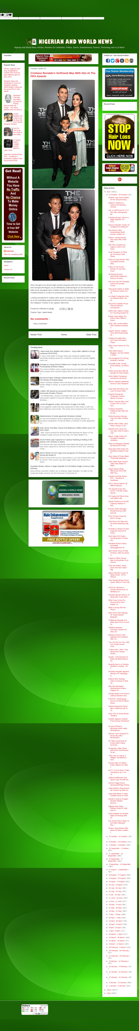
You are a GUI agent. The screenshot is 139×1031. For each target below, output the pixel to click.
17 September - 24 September (115, 855)
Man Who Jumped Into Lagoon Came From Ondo (116, 247)
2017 (109, 192)
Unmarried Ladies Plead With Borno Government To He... (118, 750)
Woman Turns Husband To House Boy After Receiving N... (118, 736)
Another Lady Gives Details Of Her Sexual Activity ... (118, 199)
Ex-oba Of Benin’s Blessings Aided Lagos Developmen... (117, 728)
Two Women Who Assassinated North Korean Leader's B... (117, 232)
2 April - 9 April (114, 931)
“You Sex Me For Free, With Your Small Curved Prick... (118, 644)
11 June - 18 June (116, 898)
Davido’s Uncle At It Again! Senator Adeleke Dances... (118, 801)
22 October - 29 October (118, 195)
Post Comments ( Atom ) (69, 342)
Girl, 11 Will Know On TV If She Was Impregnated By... (118, 212)
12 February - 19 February (119, 956)
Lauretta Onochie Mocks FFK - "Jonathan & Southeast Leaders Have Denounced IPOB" (13, 157)
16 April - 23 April (115, 924)
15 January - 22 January (118, 977)
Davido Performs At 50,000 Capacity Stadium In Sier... (118, 503)
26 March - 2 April (116, 934)
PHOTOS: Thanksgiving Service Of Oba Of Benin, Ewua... (118, 701)
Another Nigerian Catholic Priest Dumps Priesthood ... (118, 721)
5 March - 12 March (116, 944)
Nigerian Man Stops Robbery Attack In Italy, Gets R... (118, 808)
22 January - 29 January (118, 972)
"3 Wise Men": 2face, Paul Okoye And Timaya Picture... (118, 652)
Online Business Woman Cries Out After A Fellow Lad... (118, 418)
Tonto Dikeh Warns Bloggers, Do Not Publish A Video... (118, 353)
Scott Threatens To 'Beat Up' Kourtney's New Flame (117, 254)
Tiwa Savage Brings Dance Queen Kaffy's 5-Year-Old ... (118, 582)
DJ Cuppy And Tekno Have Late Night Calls (118, 497)
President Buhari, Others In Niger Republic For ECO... (118, 220)
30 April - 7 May (115, 918)
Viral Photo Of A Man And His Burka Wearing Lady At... (118, 524)
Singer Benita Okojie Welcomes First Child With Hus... (117, 471)
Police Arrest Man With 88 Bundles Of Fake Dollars (118, 372)
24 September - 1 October (119, 848)
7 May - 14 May (115, 914)
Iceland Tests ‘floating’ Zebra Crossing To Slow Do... (118, 681)
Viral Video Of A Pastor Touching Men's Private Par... (118, 538)
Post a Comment (40, 324)
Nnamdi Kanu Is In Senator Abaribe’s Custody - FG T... (118, 666)
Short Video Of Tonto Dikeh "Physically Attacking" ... (118, 457)
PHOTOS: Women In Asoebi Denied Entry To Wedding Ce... (118, 590)
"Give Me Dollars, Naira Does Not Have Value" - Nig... (118, 568)
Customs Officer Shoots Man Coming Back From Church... (118, 560)
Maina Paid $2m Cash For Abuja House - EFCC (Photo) (118, 575)
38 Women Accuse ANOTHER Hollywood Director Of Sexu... (117, 276)
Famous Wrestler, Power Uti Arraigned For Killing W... (118, 226)
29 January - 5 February (118, 966)
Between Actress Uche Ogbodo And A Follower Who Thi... (118, 637)
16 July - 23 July (115, 891)
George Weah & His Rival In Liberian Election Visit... (119, 695)
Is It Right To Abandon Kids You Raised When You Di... (118, 298)
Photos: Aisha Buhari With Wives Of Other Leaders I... (118, 830)
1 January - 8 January (117, 986)
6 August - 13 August (117, 881)
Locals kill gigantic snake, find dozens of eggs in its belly (62, 404)
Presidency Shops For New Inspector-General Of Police (118, 531)
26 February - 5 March (117, 947)
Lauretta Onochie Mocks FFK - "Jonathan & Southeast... (117, 478)
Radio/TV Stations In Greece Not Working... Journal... (117, 205)
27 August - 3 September (118, 870)
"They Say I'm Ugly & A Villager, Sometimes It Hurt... (117, 758)
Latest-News (47, 312)
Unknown (10, 251)
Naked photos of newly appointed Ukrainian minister (61, 416)
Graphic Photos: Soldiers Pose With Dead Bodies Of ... (118, 333)
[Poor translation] (9, 15)
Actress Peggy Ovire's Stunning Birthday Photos (118, 784)
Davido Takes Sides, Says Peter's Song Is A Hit (118, 425)
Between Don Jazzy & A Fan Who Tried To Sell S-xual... (118, 431)
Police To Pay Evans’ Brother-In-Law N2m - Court (117, 269)
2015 (109, 993)
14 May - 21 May (115, 911)
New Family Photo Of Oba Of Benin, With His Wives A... (118, 553)
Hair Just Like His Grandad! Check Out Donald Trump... (118, 284)
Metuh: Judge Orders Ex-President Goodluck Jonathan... (117, 438)
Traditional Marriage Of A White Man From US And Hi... (118, 622)
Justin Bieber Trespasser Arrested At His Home (117, 377)
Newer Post (36, 334)
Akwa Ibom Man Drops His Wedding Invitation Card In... (118, 451)
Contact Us (8, 269)
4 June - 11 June (115, 901)
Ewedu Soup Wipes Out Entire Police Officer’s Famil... (117, 318)
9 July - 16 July (115, 895)
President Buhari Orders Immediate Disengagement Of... (117, 546)
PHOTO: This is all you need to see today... (17, 131)
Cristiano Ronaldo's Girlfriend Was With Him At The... (118, 411)
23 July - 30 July (115, 888)
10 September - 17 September (115, 860)
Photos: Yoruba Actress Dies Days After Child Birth (117, 240)
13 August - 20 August (117, 878)
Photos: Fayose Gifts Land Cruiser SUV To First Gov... (118, 404)
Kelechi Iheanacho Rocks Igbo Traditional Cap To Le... (118, 708)
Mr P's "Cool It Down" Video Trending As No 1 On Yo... (118, 772)
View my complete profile (13, 254)
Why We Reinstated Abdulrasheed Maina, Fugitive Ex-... (117, 688)
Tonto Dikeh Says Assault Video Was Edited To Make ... (118, 464)
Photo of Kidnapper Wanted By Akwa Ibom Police (118, 445)
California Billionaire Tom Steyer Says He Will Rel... (119, 779)
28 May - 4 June (115, 905)
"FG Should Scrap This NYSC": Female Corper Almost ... (118, 491)
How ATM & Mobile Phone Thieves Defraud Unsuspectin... (118, 306)
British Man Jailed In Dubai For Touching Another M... (119, 312)
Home (64, 334)
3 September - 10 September (120, 864)
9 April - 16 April (115, 928)
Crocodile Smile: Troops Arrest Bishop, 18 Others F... (118, 366)
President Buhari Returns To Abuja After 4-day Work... (119, 596)
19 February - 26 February (119, 951)
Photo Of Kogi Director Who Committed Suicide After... (118, 262)
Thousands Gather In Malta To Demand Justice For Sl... (118, 291)
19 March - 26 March (117, 937)
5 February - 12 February (118, 961)
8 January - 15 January (118, 983)
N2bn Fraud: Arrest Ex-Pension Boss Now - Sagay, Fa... (117, 602)
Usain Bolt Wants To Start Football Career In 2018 (118, 795)
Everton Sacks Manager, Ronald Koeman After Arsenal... (117, 511)
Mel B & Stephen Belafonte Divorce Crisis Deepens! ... (118, 384)
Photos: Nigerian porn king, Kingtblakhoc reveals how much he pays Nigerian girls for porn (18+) (12, 73)
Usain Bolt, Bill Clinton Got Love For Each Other (118, 390)
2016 (109, 990)
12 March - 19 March (117, 941)
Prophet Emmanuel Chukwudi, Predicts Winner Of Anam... (116, 396)
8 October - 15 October (118, 842)
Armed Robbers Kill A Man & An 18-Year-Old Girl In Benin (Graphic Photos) (13, 119)
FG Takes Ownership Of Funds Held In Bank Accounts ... (117, 743)
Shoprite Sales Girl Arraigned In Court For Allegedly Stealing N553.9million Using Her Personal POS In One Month (13, 86)
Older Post (91, 334)
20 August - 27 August (117, 875)
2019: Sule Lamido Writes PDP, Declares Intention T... (118, 326)
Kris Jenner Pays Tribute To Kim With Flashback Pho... (118, 823)
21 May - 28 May (115, 908)
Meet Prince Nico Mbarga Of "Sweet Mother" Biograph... (118, 615)
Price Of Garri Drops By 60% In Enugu (117, 517)
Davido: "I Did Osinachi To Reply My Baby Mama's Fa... (118, 659)
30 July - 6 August (116, 885)
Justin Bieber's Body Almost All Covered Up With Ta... (118, 789)
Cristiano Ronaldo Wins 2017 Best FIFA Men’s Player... (117, 340)
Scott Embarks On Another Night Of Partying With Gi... (118, 816)
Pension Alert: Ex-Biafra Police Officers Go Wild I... (118, 765)
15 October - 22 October (118, 836)
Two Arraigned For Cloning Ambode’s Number (118, 359)
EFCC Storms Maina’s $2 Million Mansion (118, 485)
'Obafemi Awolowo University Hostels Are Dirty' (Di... (117, 630)
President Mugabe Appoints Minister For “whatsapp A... (118, 674)
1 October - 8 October (117, 845)
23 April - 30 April (115, 921)
